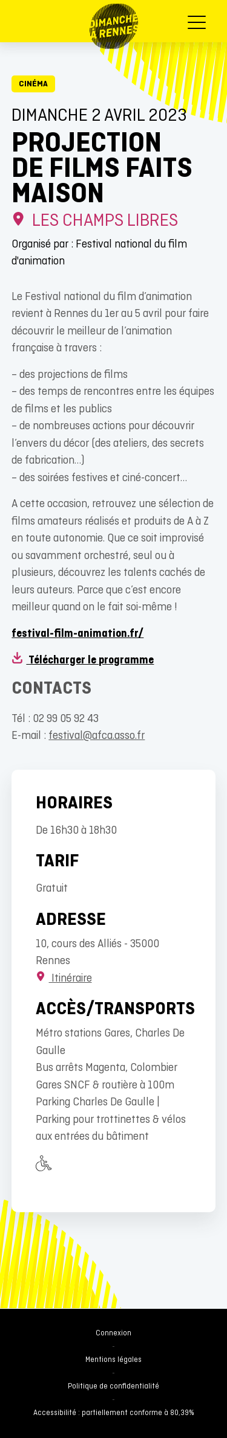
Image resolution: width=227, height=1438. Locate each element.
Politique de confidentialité (113, 1387)
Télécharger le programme (83, 661)
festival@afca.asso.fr (96, 736)
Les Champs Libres (95, 221)
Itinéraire (63, 979)
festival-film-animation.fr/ (77, 634)
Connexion (113, 1333)
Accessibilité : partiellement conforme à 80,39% (113, 1413)
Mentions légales (113, 1360)
